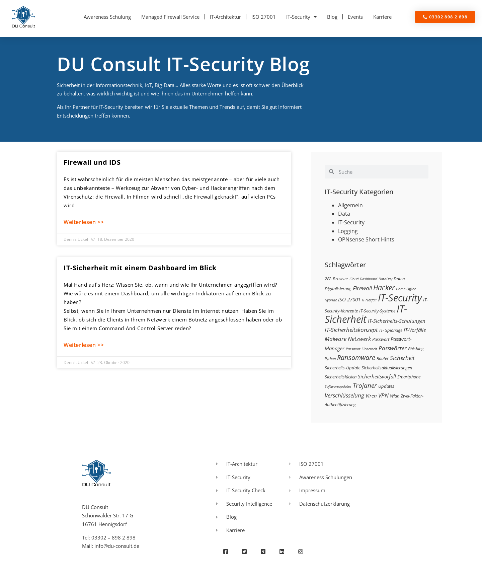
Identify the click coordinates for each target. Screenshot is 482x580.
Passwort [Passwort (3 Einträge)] (380, 339)
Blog (332, 16)
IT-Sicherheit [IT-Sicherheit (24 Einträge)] (366, 314)
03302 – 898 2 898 (113, 537)
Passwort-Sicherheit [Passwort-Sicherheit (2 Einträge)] (361, 349)
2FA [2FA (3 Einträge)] (328, 279)
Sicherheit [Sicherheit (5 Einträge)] (402, 358)
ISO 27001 (263, 16)
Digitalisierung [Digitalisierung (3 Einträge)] (338, 289)
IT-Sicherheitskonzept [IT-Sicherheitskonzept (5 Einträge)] (351, 330)
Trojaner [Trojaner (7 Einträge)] (365, 385)
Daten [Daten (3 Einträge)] (399, 279)
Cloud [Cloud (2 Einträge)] (353, 279)
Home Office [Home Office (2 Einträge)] (406, 289)
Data (344, 213)
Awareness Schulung (107, 16)
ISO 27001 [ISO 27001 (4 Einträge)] (349, 299)
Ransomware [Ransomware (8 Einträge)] (356, 357)
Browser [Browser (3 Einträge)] (340, 279)
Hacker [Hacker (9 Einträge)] (384, 287)
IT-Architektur (225, 16)
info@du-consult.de (116, 545)
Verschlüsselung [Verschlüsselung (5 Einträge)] (344, 395)
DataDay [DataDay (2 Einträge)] (385, 279)
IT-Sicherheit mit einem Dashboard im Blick (140, 267)
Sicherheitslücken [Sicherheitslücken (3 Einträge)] (340, 377)
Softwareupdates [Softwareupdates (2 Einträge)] (338, 386)
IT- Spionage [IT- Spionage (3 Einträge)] (390, 330)
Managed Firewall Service (170, 16)
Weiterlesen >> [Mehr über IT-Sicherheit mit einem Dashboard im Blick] (84, 345)
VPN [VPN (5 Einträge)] (383, 395)
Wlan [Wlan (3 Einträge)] (394, 396)
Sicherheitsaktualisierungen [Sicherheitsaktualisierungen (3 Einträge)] (387, 368)
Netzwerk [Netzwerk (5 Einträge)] (359, 339)
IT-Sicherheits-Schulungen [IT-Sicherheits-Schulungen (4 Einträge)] (396, 320)
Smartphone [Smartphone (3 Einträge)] (408, 377)
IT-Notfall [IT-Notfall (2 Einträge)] (369, 300)
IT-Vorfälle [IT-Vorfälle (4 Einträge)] (415, 330)
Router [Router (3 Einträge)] (383, 358)
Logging (348, 231)
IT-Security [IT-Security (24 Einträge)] (400, 297)
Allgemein (350, 205)
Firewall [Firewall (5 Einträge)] (362, 288)
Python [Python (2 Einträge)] (330, 358)
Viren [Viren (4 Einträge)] (371, 395)
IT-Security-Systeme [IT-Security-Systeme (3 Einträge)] (377, 311)
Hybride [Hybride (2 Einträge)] (331, 300)
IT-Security (301, 17)
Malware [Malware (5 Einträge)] (335, 339)
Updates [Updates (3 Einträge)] (386, 386)
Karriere (382, 16)
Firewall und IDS (92, 162)
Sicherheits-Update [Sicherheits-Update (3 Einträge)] (342, 368)
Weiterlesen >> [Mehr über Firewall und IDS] (84, 222)
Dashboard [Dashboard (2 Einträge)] (368, 279)
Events (355, 16)
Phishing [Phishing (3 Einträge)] (416, 349)
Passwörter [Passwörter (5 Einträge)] (393, 348)
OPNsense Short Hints (366, 239)
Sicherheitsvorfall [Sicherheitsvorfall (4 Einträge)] (377, 376)
